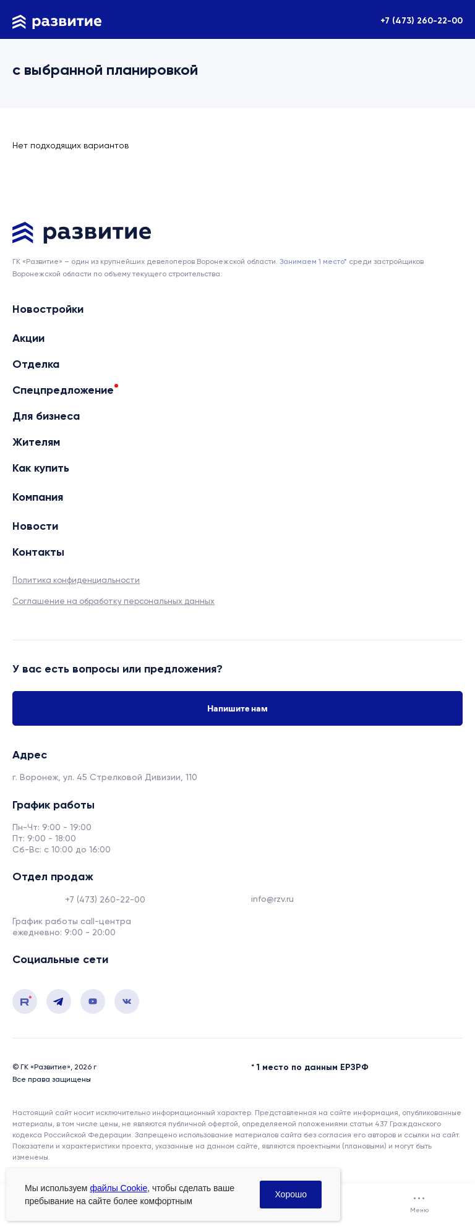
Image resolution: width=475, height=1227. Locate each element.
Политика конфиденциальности (76, 580)
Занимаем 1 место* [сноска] (313, 261)
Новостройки (47, 309)
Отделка (35, 364)
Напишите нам (237, 708)
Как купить (40, 468)
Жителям (36, 442)
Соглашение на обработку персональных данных (113, 601)
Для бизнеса (46, 416)
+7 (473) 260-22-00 (421, 20)
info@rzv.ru (272, 899)
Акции (28, 338)
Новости (35, 526)
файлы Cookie (118, 1188)
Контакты (38, 552)
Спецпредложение (63, 390)
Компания (37, 497)
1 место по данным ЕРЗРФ (313, 1067)
